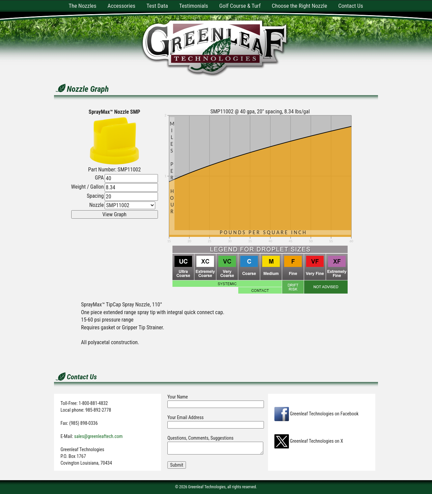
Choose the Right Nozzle (299, 5)
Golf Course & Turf (240, 5)
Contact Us (350, 5)
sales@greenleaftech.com (98, 436)
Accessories (121, 5)
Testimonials (193, 5)
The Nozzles (82, 5)
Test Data (157, 5)
